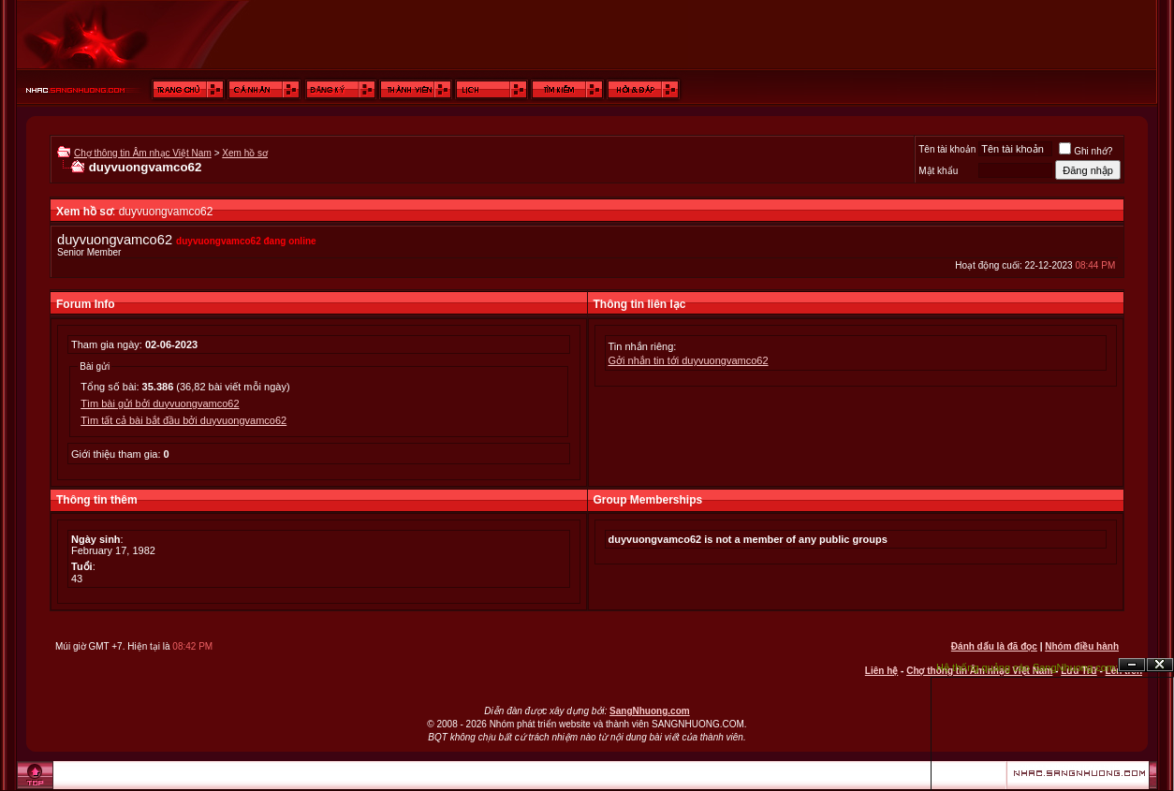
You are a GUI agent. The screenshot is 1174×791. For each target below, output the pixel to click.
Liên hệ (881, 671)
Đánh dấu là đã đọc (994, 646)
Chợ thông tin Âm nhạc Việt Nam (143, 153)
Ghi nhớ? (1085, 151)
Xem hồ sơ (245, 153)
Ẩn (1132, 665)
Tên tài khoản (947, 149)
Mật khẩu (938, 171)
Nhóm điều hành (1082, 646)
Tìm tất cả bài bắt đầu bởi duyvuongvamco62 (183, 420)
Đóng (1160, 665)
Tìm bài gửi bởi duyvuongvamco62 (160, 403)
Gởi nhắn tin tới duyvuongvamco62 (689, 360)
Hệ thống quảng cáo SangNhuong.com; (1027, 667)
